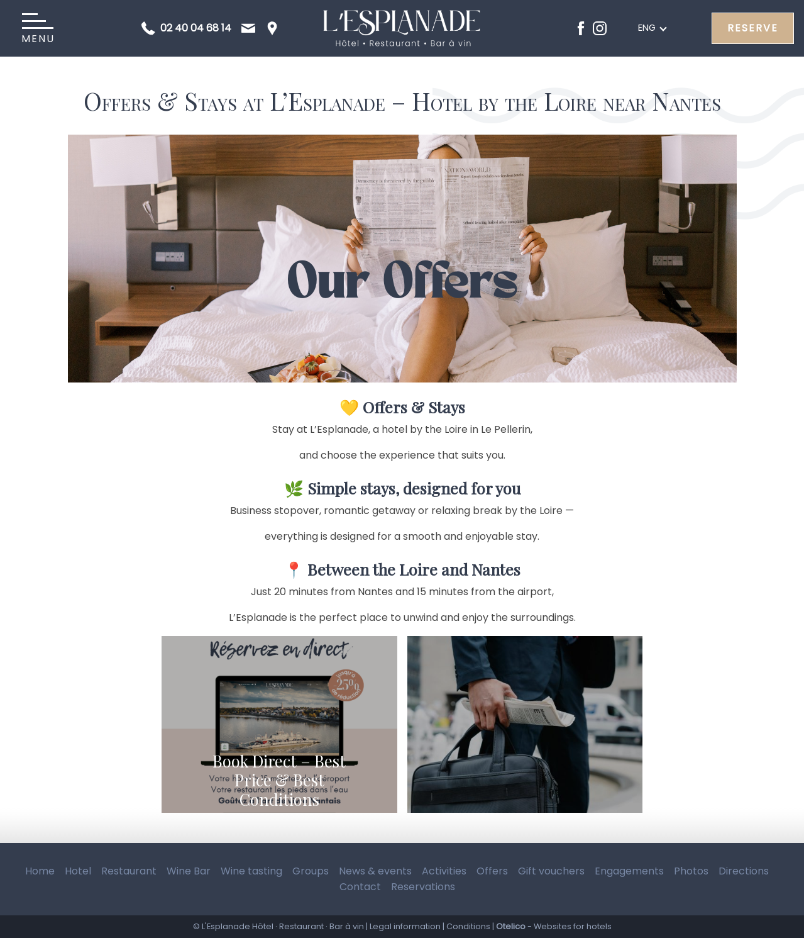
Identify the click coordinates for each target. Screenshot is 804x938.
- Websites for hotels (554, 926)
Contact (360, 886)
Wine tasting (251, 871)
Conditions (468, 926)
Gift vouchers (551, 871)
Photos (691, 871)
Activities (444, 871)
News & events (375, 871)
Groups (310, 871)
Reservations (423, 886)
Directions (744, 871)
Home (40, 871)
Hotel (78, 871)
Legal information (405, 926)
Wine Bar (189, 871)
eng (647, 28)
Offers (492, 871)
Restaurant (129, 871)
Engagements (629, 871)
